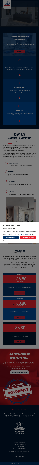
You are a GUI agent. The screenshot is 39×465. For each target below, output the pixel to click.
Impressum (4, 240)
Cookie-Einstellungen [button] (23, 234)
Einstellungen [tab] (11, 228)
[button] (11, 237)
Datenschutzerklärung (11, 240)
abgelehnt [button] (7, 234)
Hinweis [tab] (5, 228)
